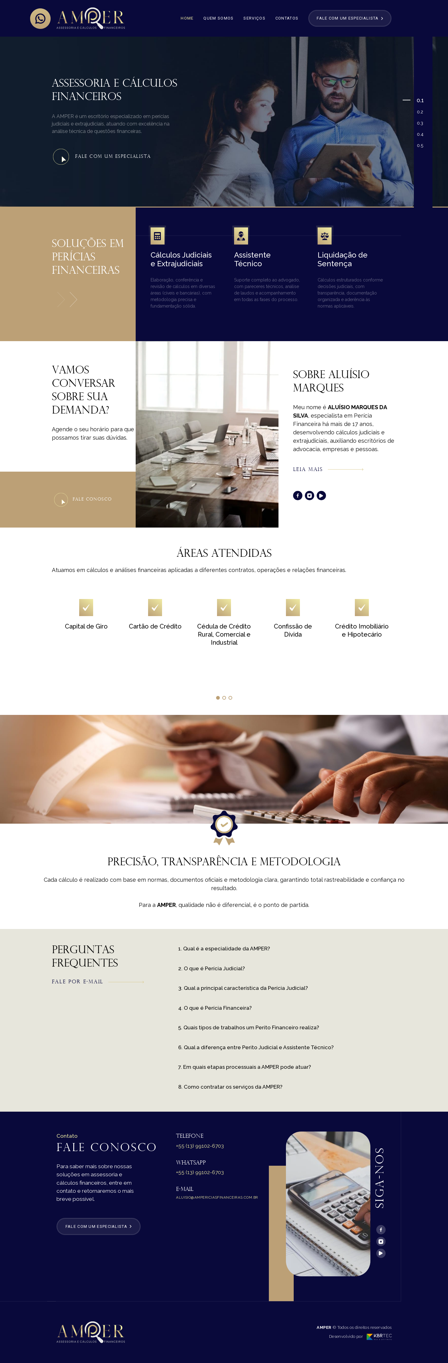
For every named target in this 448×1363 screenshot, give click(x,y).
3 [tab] (422, 123)
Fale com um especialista (350, 18)
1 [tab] (422, 100)
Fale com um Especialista (102, 157)
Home (187, 18)
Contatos (286, 18)
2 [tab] (422, 112)
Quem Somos (218, 18)
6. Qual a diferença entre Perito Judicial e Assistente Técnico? (256, 1047)
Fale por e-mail (98, 982)
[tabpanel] (224, 122)
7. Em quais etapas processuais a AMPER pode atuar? (244, 1067)
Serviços (254, 18)
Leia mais (328, 469)
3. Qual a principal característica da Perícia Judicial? (243, 988)
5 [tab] (422, 145)
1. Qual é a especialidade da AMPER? (224, 948)
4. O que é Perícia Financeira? (215, 1008)
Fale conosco (83, 499)
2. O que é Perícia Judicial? (211, 968)
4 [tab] (422, 134)
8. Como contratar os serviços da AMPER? (230, 1087)
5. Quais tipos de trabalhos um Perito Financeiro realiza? (248, 1027)
